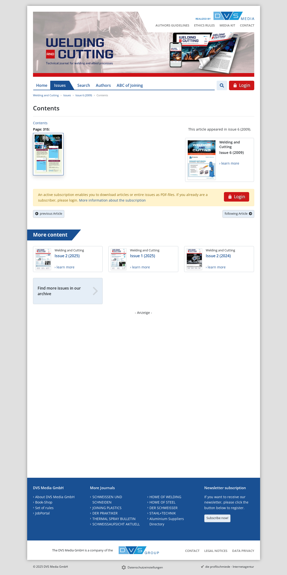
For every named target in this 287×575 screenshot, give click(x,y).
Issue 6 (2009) (83, 95)
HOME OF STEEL (162, 502)
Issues (60, 85)
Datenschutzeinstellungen (145, 567)
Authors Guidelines (172, 25)
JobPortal (42, 513)
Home (41, 85)
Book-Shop (43, 502)
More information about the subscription (112, 200)
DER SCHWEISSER (163, 507)
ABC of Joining (130, 85)
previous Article (48, 213)
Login (241, 85)
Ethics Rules (204, 25)
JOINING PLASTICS (107, 507)
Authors (103, 85)
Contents (40, 123)
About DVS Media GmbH (54, 497)
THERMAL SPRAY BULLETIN (114, 518)
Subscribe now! (217, 518)
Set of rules (44, 507)
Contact (247, 25)
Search (83, 85)
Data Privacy (243, 550)
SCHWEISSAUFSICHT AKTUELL (116, 524)
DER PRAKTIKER (105, 513)
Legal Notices (215, 550)
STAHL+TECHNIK (162, 513)
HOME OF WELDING (165, 497)
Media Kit (227, 25)
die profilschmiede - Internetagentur (229, 567)
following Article (238, 213)
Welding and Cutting (46, 95)
